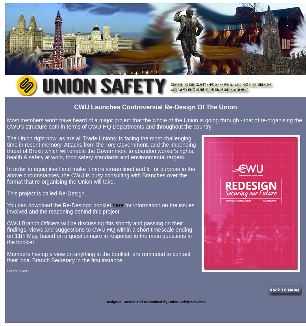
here (118, 205)
